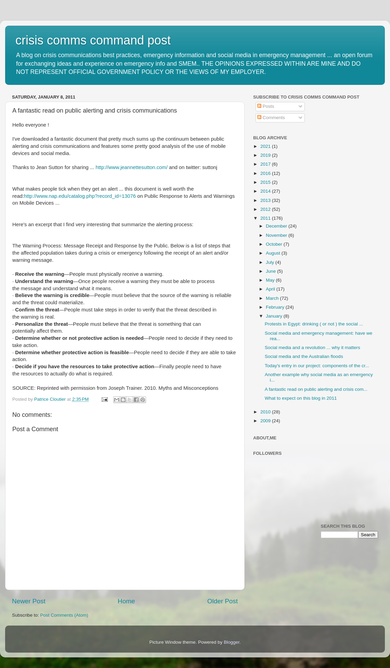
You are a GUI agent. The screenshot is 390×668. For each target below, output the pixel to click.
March (273, 298)
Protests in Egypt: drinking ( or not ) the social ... (314, 323)
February (276, 307)
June (271, 271)
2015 (266, 182)
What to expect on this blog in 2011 (301, 398)
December (277, 226)
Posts (265, 106)
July (270, 262)
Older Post (222, 601)
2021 (266, 146)
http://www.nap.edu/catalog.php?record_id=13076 (80, 196)
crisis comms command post (93, 40)
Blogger (231, 642)
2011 (266, 218)
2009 (266, 420)
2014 (266, 191)
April (271, 289)
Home (126, 601)
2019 (266, 155)
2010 (266, 411)
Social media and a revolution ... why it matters (312, 347)
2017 (266, 164)
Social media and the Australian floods (304, 356)
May (271, 280)
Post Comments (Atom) (64, 615)
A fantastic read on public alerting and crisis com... (316, 389)
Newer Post (29, 601)
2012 (266, 209)
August (274, 253)
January (275, 316)
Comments (271, 117)
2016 (266, 173)
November (277, 235)
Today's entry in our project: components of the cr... (317, 365)
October (275, 244)
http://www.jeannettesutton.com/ (131, 167)
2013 (266, 200)
